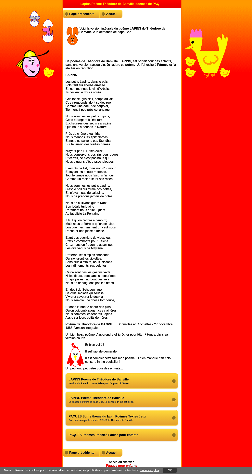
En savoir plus (149, 470)
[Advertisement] (128, 47)
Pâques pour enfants (121, 465)
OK (170, 470)
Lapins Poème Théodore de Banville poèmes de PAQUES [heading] (122, 4)
